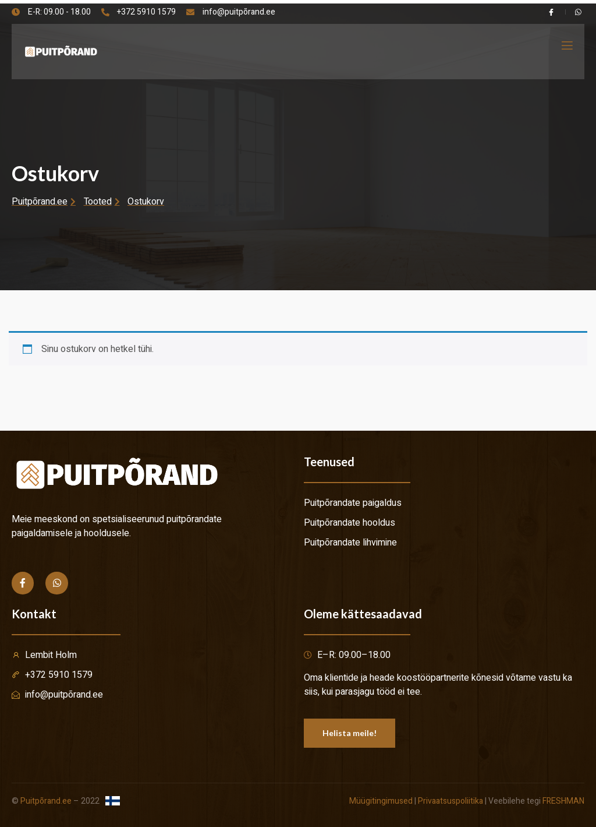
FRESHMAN (563, 801)
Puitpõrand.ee (46, 801)
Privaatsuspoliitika (450, 801)
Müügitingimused (381, 801)
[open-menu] (566, 45)
